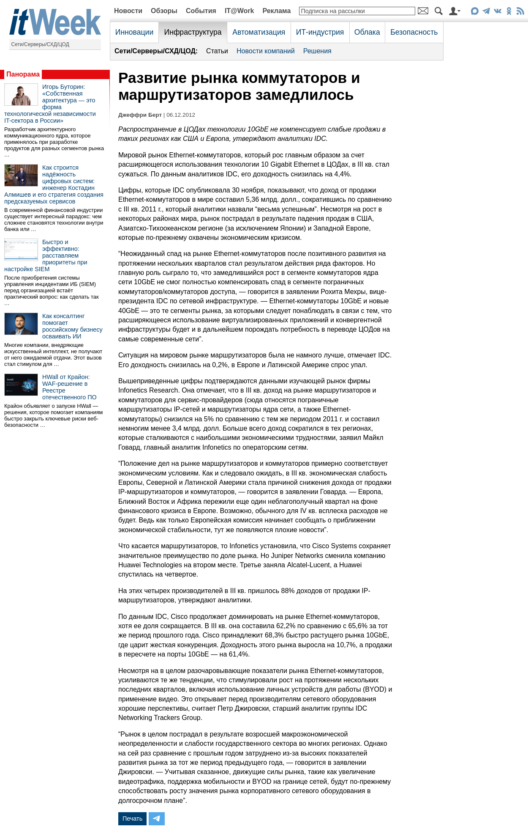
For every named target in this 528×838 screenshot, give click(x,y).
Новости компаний (266, 51)
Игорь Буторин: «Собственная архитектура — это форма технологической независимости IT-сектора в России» (50, 103)
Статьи (217, 51)
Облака (367, 32)
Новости (128, 10)
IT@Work (239, 10)
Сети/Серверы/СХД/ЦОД (40, 44)
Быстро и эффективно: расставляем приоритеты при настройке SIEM (45, 255)
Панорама (23, 74)
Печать (132, 818)
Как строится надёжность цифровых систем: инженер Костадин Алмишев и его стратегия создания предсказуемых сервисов (53, 184)
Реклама (276, 10)
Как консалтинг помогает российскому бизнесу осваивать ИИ (72, 326)
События (201, 10)
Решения (317, 51)
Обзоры (164, 10)
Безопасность (414, 32)
